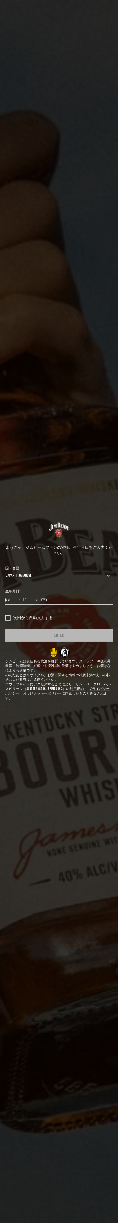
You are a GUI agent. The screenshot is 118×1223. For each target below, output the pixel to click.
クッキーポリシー (47, 693)
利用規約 (77, 689)
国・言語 (12, 568)
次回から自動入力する (29, 618)
